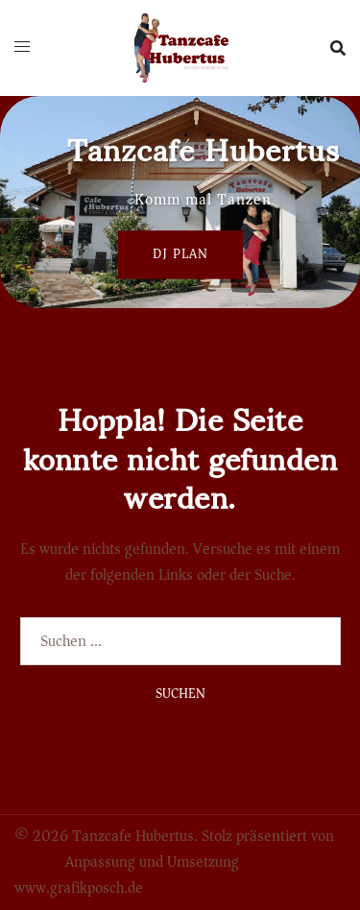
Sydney (37, 862)
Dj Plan (180, 254)
